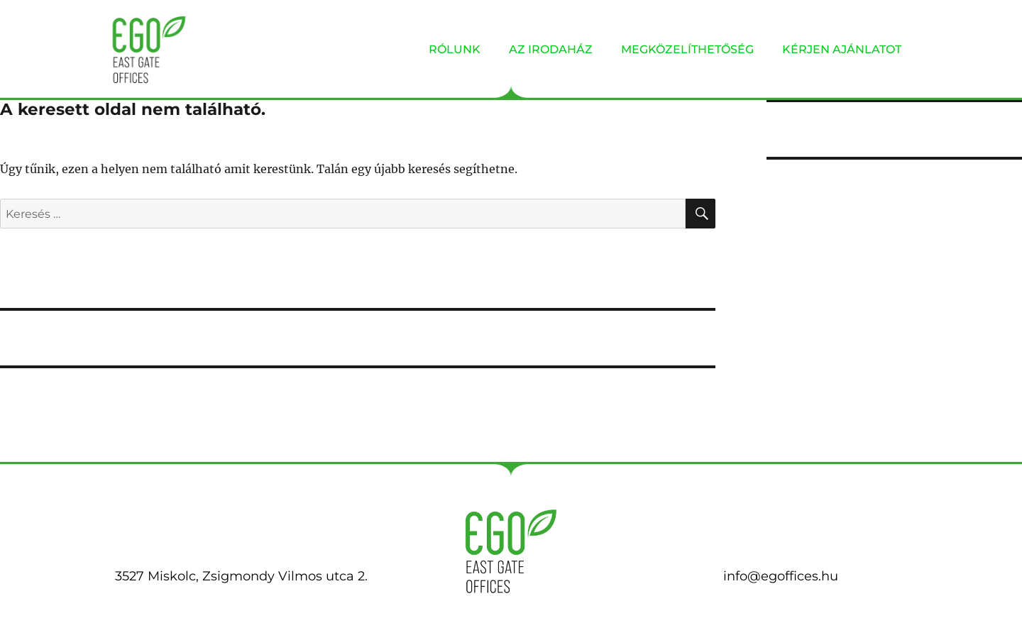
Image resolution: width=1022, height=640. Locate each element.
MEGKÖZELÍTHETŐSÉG (687, 49)
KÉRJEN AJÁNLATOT (841, 49)
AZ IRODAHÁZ (551, 49)
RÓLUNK (454, 49)
